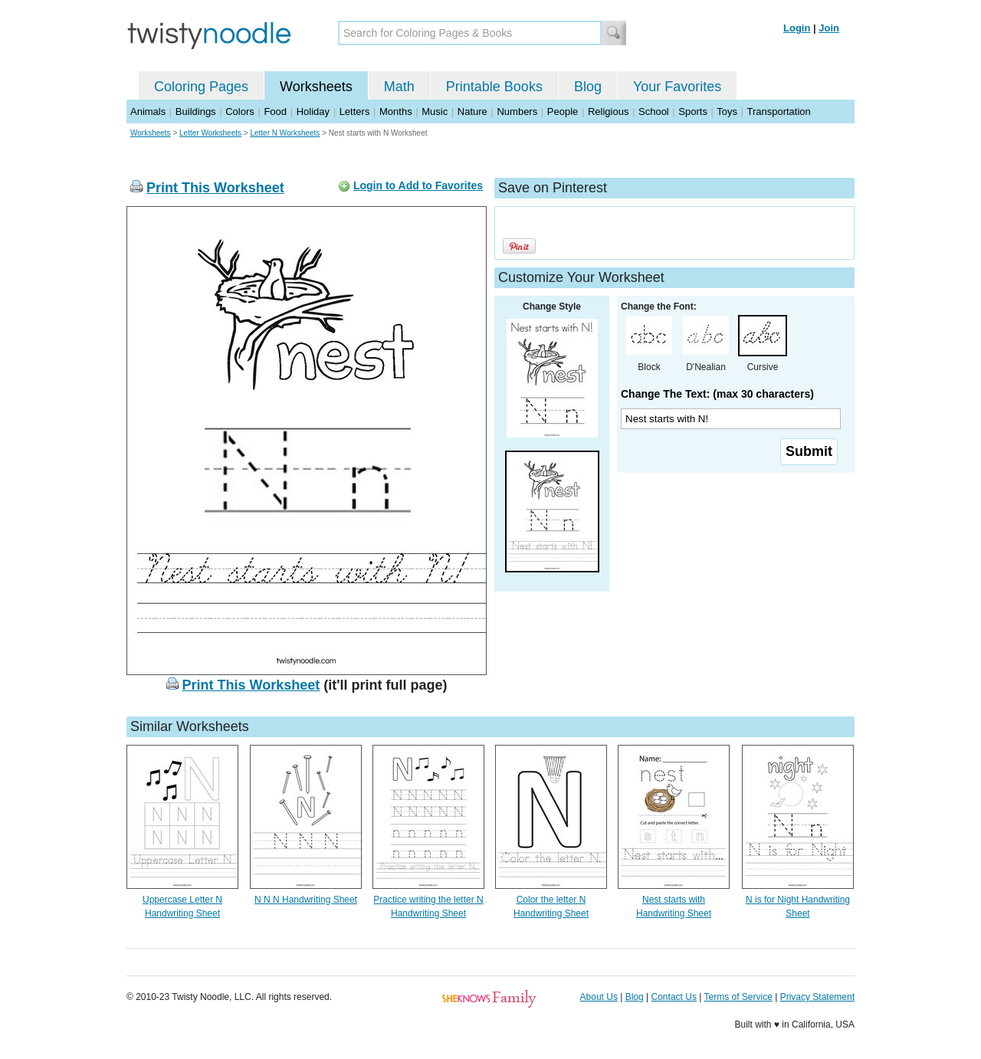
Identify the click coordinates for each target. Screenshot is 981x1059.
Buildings (196, 111)
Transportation (778, 111)
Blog (588, 86)
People (562, 111)
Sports (692, 111)
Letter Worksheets (210, 133)
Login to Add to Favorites (418, 185)
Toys (727, 111)
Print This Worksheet (215, 187)
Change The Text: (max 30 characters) (717, 394)
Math (399, 86)
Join (829, 28)
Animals (148, 111)
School (653, 111)
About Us (599, 997)
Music (435, 111)
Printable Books (494, 86)
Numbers (517, 111)
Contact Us (674, 997)
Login (796, 28)
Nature (472, 111)
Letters (355, 111)
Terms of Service (738, 997)
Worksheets (316, 86)
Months (395, 111)
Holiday (313, 111)
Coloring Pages (201, 86)
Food (275, 111)
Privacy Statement (817, 997)
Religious (608, 111)
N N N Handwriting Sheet (305, 899)
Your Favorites (677, 86)
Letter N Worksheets (285, 133)
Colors (239, 111)
